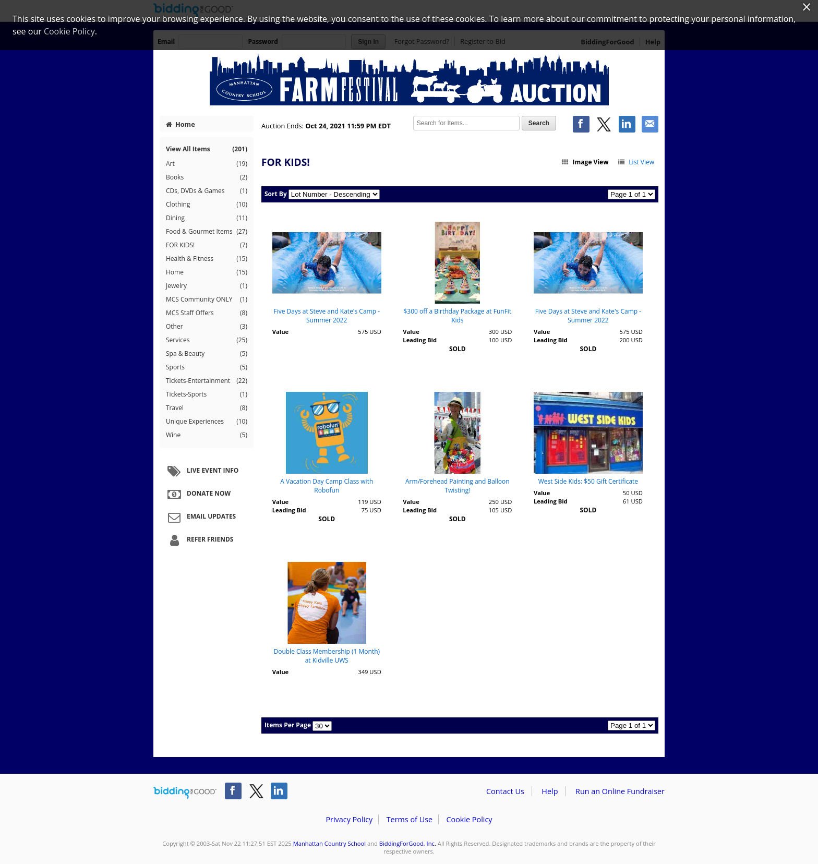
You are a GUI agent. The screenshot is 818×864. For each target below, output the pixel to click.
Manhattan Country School (329, 843)
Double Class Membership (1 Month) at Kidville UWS (326, 656)
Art (206, 164)
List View (635, 162)
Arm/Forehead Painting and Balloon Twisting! (457, 486)
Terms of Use (409, 819)
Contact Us (505, 791)
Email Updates (200, 517)
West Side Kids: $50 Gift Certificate (588, 481)
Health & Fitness (206, 259)
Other (206, 326)
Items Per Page (287, 725)
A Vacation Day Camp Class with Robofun (326, 486)
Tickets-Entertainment (206, 381)
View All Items (206, 149)
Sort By (275, 193)
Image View (585, 162)
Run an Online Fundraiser (620, 791)
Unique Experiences (206, 421)
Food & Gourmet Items (206, 231)
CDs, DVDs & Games (206, 191)
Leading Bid (420, 340)
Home (180, 124)
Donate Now (198, 494)
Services (206, 340)
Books (206, 177)
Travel (206, 408)
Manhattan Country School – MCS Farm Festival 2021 (409, 79)
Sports (206, 367)
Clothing (206, 204)
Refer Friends (199, 540)
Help (550, 791)
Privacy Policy (349, 819)
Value (280, 331)
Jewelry (206, 286)
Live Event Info (201, 471)
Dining (206, 218)
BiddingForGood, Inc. (407, 843)
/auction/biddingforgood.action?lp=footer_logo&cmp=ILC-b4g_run (184, 793)
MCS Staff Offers (206, 313)
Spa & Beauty (206, 354)
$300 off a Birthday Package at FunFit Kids (458, 316)
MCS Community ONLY (206, 299)
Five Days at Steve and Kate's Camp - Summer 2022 (327, 316)
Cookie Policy (469, 819)
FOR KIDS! (206, 245)
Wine (206, 435)
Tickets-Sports (206, 394)
